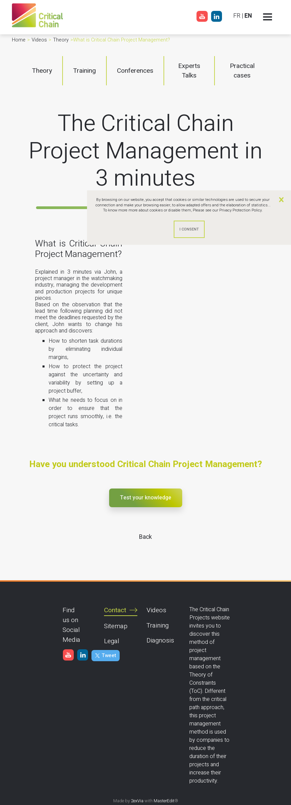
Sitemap (115, 626)
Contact (115, 610)
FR (236, 16)
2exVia (137, 801)
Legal (111, 641)
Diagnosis (160, 640)
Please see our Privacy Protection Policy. (228, 210)
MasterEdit (164, 801)
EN (248, 16)
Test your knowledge (145, 498)
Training (158, 625)
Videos (156, 610)
